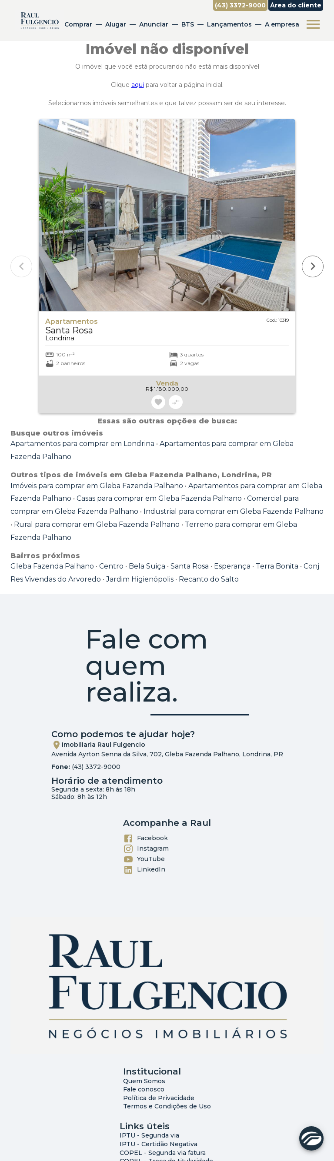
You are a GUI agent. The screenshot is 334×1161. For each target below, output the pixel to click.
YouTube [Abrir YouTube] (144, 859)
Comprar (78, 24)
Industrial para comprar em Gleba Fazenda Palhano (234, 511)
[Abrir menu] (313, 24)
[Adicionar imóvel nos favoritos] (158, 402)
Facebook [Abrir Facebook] (145, 838)
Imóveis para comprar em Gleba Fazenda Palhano (96, 486)
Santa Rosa (189, 566)
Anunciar (153, 24)
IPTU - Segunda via (149, 1135)
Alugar (115, 24)
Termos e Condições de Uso (167, 1106)
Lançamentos (229, 24)
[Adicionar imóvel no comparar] (176, 402)
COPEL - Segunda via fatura (163, 1153)
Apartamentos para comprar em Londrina (82, 443)
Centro (111, 566)
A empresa (282, 24)
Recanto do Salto (209, 579)
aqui (137, 85)
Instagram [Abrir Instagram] (146, 849)
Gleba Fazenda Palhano (52, 566)
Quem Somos (144, 1081)
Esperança (232, 566)
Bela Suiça (147, 566)
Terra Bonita (277, 566)
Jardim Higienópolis (140, 579)
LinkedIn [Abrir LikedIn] (144, 870)
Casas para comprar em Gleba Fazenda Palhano (159, 498)
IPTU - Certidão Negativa (158, 1144)
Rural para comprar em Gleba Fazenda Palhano (97, 524)
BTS (187, 24)
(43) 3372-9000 (96, 767)
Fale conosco (143, 1089)
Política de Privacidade (158, 1098)
